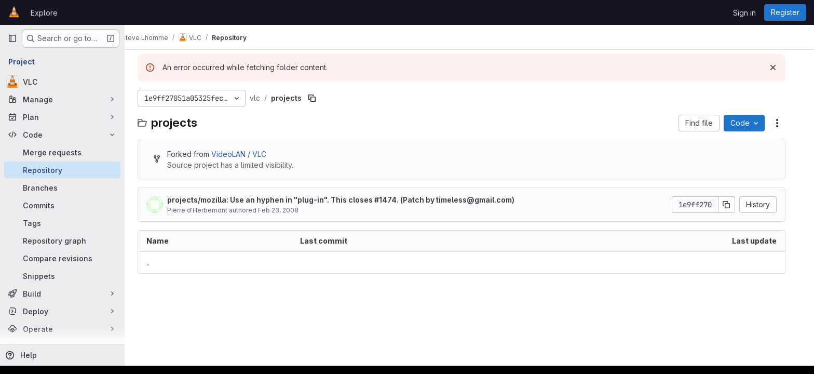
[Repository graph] (62, 240)
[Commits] (62, 205)
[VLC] (62, 81)
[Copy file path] (319, 98)
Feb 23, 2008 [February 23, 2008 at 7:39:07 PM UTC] (286, 210)
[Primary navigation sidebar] (12, 38)
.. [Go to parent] (155, 262)
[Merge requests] (62, 152)
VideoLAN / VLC (246, 154)
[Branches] (62, 187)
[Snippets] (62, 276)
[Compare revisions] (62, 258)
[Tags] (62, 223)
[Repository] (62, 170)
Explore (44, 12)
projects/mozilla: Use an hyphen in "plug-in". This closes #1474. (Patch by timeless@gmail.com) (348, 199)
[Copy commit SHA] (734, 204)
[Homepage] (14, 12)
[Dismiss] (781, 67)
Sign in (744, 12)
